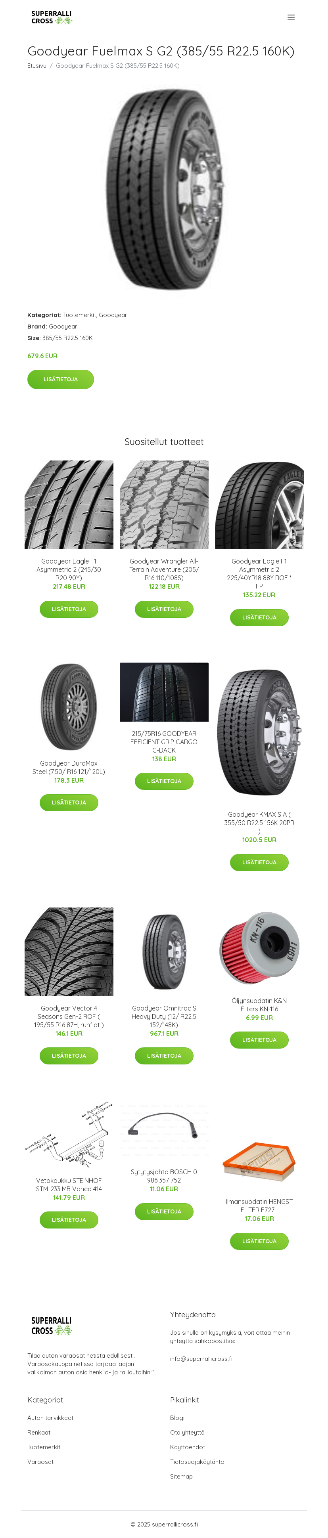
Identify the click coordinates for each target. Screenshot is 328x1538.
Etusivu (36, 65)
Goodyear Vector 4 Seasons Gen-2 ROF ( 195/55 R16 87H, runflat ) (69, 1016)
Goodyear (113, 315)
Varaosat (40, 1461)
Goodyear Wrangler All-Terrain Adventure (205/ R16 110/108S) (164, 569)
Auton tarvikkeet (50, 1417)
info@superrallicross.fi (201, 1358)
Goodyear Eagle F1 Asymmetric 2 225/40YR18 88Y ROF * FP (259, 573)
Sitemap (181, 1476)
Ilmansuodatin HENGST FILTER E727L (259, 1206)
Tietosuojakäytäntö (197, 1461)
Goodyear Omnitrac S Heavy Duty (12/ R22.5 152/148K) (164, 1016)
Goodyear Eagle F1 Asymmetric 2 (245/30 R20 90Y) (68, 569)
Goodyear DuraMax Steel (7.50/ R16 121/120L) (69, 767)
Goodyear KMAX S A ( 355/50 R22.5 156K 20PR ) (259, 822)
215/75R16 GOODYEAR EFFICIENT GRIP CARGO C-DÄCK (164, 742)
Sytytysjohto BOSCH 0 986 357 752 (164, 1176)
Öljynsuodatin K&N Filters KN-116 (259, 1005)
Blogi (177, 1417)
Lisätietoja (61, 379)
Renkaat (38, 1432)
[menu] (291, 17)
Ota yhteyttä (187, 1432)
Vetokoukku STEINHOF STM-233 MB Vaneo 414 (69, 1185)
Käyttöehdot (187, 1447)
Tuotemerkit (79, 315)
